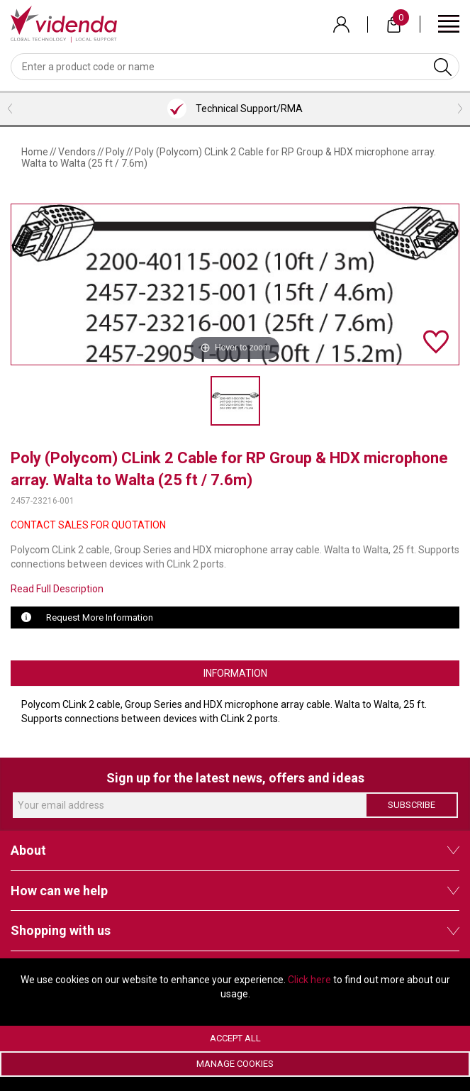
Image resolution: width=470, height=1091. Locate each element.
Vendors (77, 151)
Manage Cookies (235, 1063)
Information (235, 673)
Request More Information (99, 617)
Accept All (235, 1038)
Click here (309, 979)
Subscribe (411, 804)
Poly (115, 151)
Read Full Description (57, 588)
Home (34, 151)
